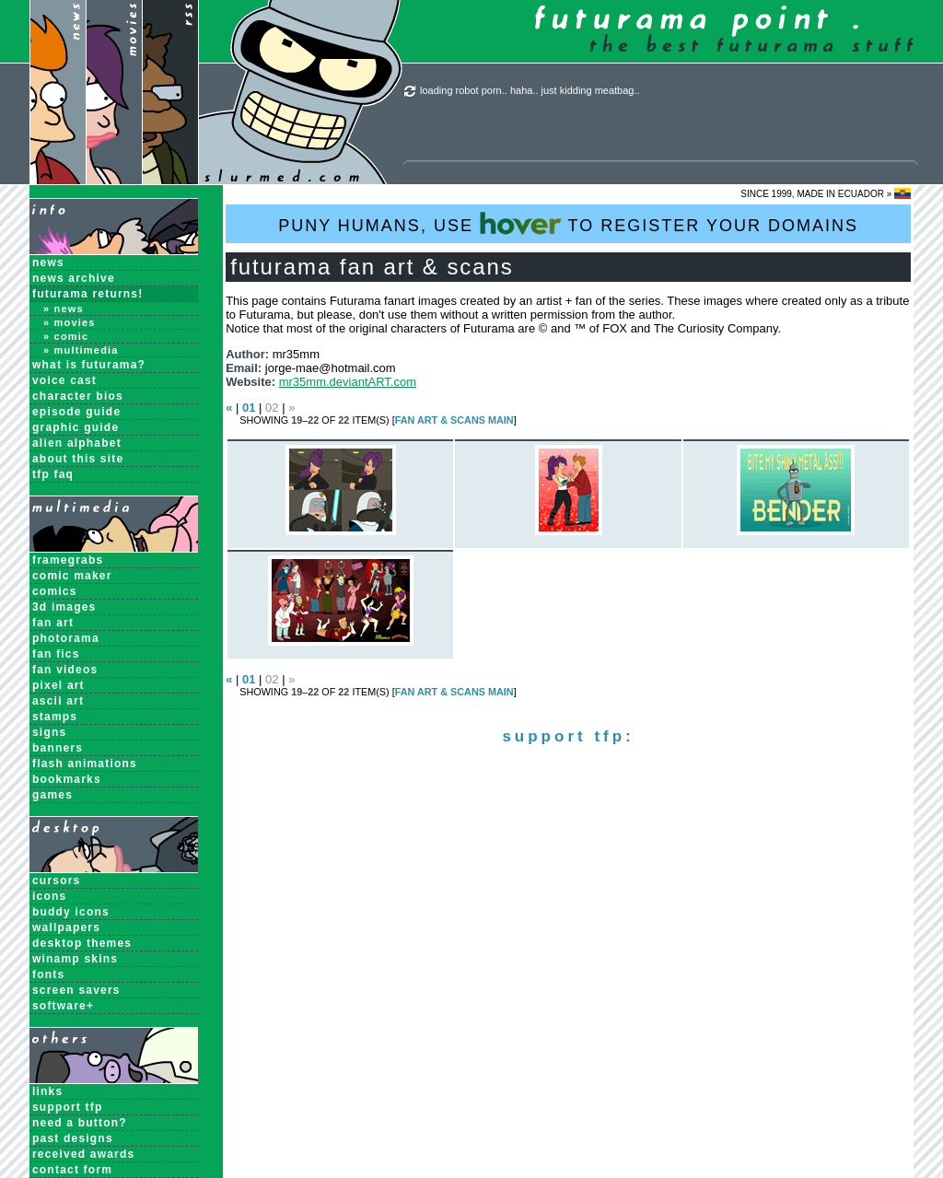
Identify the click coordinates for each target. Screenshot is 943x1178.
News (48, 262)
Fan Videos (65, 669)
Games (52, 794)
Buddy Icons (71, 911)
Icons (49, 896)
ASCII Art (58, 700)
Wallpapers (66, 927)
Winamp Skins (75, 958)
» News (63, 308)
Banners (57, 747)
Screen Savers (76, 990)
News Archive (73, 278)
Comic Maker (72, 575)
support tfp (67, 1107)
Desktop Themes (82, 943)
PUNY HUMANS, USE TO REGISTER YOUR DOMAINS (568, 223)
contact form (72, 1169)
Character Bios (77, 396)
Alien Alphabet (77, 443)
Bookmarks (66, 779)
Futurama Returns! (87, 293)
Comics (54, 591)
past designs (72, 1138)
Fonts (48, 974)
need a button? (79, 1122)
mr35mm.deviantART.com (347, 382)
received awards (83, 1154)
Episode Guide (76, 411)
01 (248, 407)
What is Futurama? (89, 364)
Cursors (56, 880)
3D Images (64, 607)
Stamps (54, 716)
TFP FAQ (53, 474)
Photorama (65, 638)
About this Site (77, 458)
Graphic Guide (75, 427)
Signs (49, 732)
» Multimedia (81, 350)
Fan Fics (56, 653)
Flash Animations (84, 763)
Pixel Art (58, 685)
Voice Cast (64, 380)
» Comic (65, 336)
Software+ (63, 1005)
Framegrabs (67, 560)
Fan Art (53, 622)
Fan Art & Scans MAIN (454, 420)
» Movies (69, 322)
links (47, 1091)
